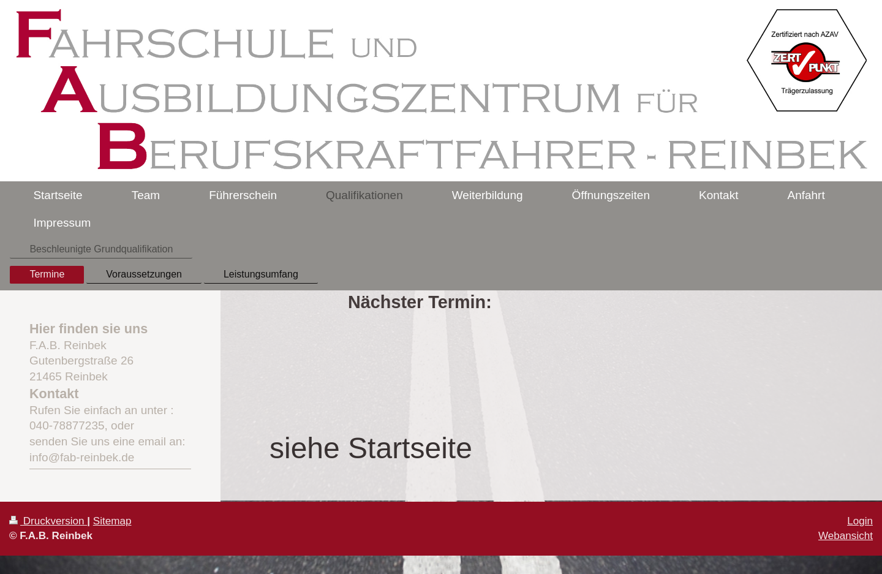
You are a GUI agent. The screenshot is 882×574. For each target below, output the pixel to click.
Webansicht (845, 536)
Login (860, 521)
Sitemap (112, 521)
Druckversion (48, 521)
